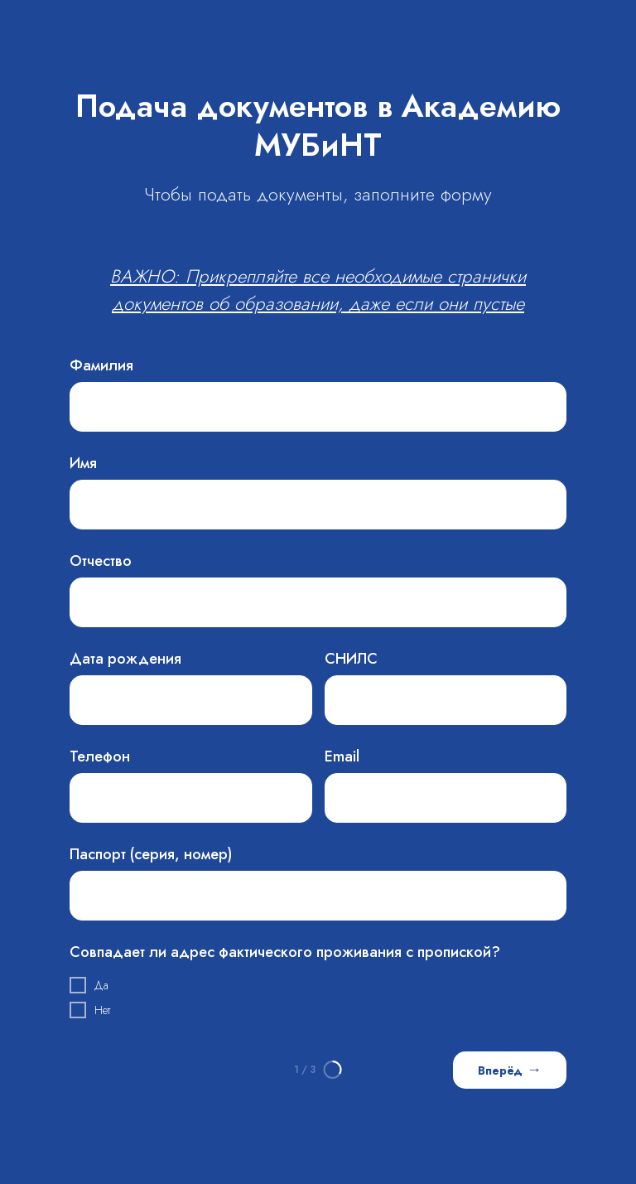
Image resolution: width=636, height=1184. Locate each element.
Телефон (100, 756)
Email (342, 756)
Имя (83, 463)
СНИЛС (351, 658)
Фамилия (101, 365)
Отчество (101, 561)
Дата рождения (125, 658)
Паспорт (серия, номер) (151, 854)
